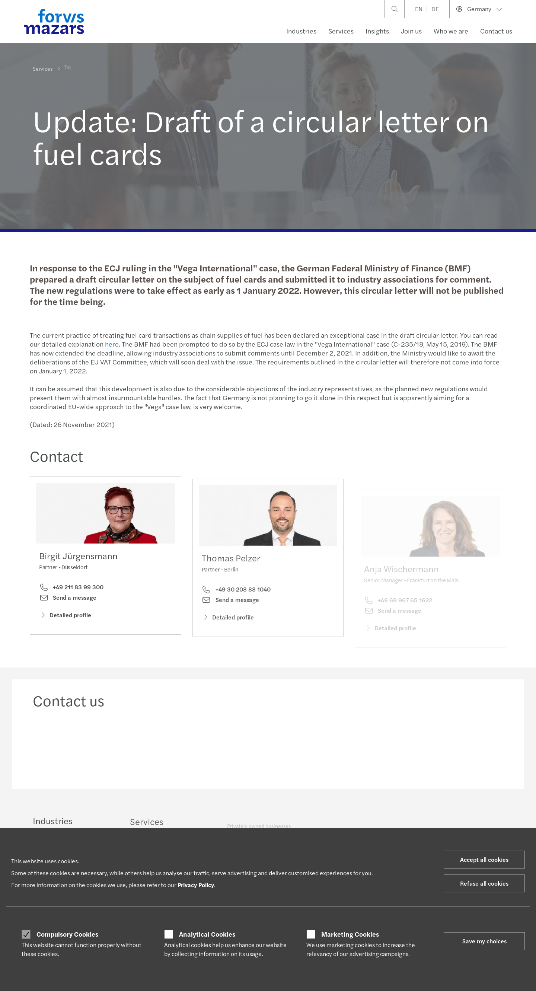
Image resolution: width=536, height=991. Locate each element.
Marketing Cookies (350, 934)
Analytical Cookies (207, 934)
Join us (411, 30)
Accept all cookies (484, 859)
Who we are (451, 30)
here (111, 343)
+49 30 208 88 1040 (236, 599)
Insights (377, 30)
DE (435, 8)
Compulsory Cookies (67, 934)
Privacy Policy (196, 884)
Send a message (67, 599)
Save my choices (484, 941)
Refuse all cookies (484, 883)
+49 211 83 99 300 (71, 589)
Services (341, 30)
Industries (301, 30)
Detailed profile (65, 616)
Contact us (496, 30)
